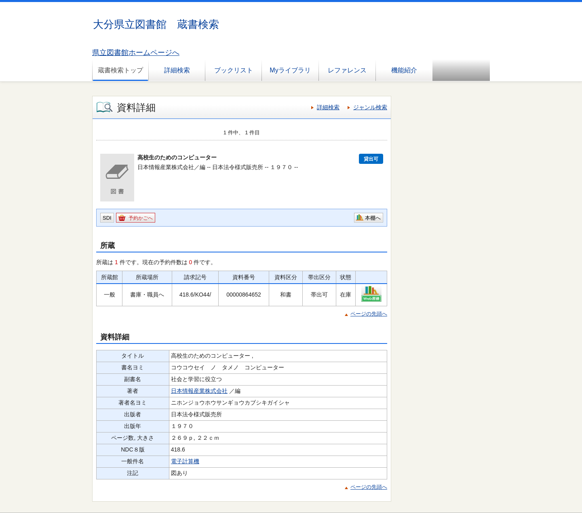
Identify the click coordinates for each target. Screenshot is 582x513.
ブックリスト (233, 70)
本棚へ (373, 218)
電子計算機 (185, 461)
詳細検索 (177, 70)
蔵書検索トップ (120, 70)
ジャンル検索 (370, 107)
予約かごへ (141, 218)
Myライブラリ (290, 70)
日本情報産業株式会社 (199, 391)
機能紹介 (404, 70)
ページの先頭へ (368, 314)
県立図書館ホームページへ (135, 53)
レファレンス (347, 70)
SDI (107, 218)
